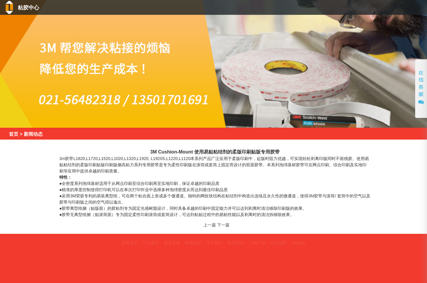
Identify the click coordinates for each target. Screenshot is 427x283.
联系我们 (402, 8)
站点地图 (278, 242)
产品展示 (151, 242)
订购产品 (257, 242)
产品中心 (245, 8)
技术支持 (282, 8)
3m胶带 (66, 158)
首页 (213, 8)
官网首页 (129, 242)
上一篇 (209, 225)
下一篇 (223, 225)
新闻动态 (321, 8)
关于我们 (361, 8)
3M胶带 (315, 196)
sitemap (298, 242)
